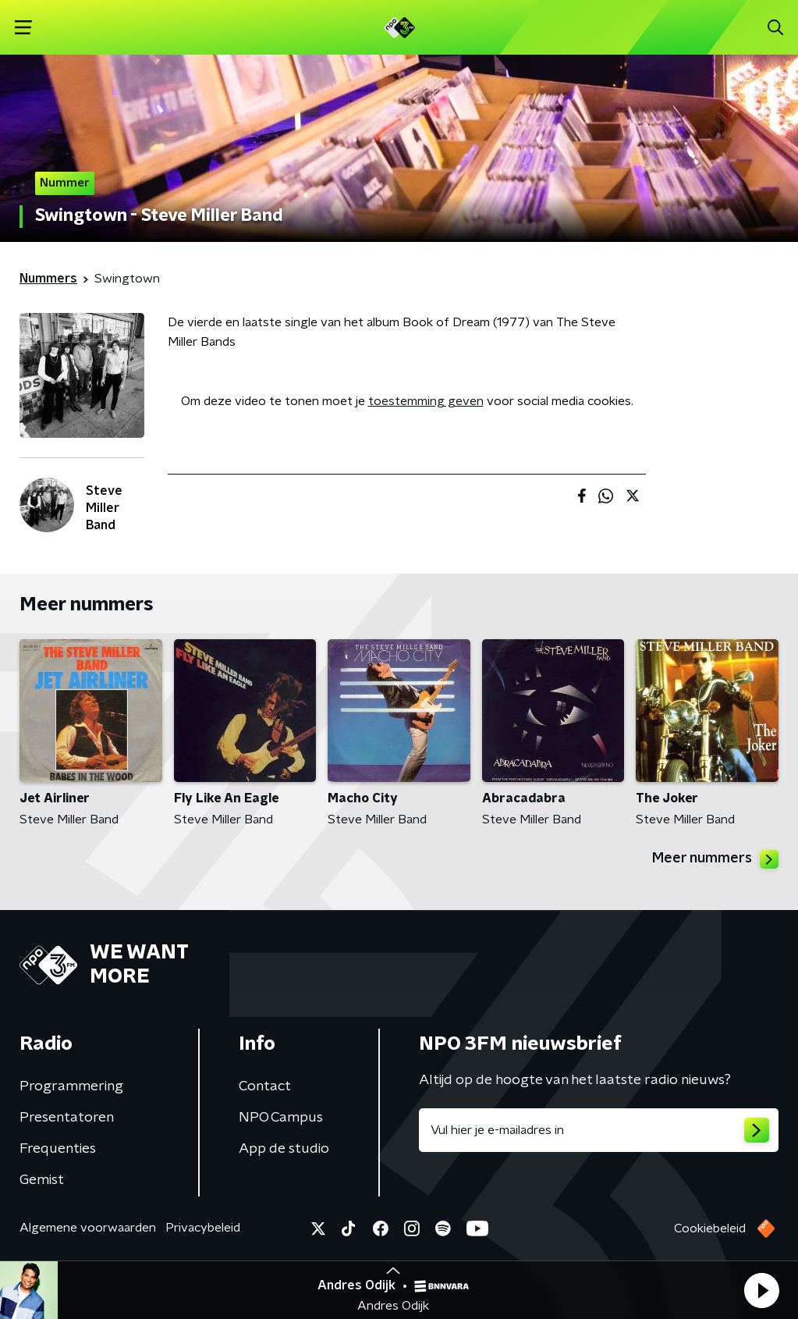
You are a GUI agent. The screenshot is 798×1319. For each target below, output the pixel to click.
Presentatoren (67, 1118)
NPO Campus (281, 1118)
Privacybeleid (202, 1227)
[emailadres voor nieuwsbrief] (599, 1130)
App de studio (284, 1149)
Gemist (42, 1180)
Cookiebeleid (710, 1228)
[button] (761, 1290)
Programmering (71, 1086)
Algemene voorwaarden (88, 1227)
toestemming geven (426, 401)
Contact (265, 1086)
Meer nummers (715, 859)
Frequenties (58, 1149)
